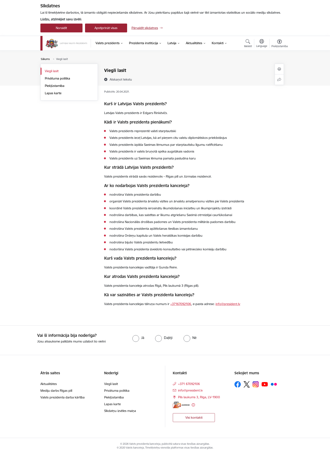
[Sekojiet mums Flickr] (274, 384)
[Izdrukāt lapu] (279, 69)
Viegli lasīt (52, 71)
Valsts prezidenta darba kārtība (62, 397)
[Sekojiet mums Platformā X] (247, 384)
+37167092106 (180, 304)
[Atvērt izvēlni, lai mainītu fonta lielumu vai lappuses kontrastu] (279, 44)
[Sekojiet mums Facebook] (237, 384)
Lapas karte (53, 93)
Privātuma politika (57, 78)
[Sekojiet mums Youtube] (265, 384)
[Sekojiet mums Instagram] (256, 384)
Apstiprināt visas (105, 28)
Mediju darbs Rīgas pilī (56, 391)
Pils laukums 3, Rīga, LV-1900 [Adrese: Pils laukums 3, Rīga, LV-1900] (199, 397)
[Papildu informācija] (193, 404)
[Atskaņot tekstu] (121, 79)
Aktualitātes (48, 384)
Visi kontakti (193, 417)
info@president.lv (228, 304)
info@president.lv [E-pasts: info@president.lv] (190, 390)
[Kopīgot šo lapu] (279, 79)
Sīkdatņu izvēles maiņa (120, 411)
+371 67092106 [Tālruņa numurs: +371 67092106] (189, 384)
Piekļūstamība (54, 86)
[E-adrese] (181, 404)
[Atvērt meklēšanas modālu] (248, 44)
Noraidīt (61, 28)
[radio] (138, 337)
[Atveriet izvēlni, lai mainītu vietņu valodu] (261, 44)
